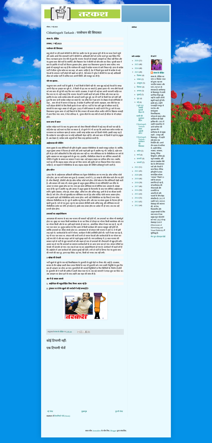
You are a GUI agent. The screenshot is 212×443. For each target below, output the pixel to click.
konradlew (97, 431)
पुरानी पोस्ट (119, 411)
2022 (137, 167)
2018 (137, 183)
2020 (137, 175)
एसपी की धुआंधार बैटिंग (140, 118)
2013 (137, 202)
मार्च (138, 155)
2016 (137, 190)
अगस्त (139, 91)
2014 (137, 198)
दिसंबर (139, 75)
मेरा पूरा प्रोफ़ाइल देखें (158, 237)
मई (138, 102)
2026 (137, 61)
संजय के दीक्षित (158, 73)
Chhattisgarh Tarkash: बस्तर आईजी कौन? (141, 128)
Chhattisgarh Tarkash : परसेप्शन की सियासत (141, 141)
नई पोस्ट (50, 411)
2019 (137, 179)
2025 (137, 64)
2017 (137, 186)
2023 (137, 72)
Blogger (113, 431)
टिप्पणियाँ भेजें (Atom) (62, 416)
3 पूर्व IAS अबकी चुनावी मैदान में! (140, 109)
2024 (137, 68)
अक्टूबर (140, 83)
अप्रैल (139, 151)
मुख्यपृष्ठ (84, 411)
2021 (137, 171)
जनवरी (139, 162)
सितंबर (139, 87)
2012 (137, 205)
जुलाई (139, 95)
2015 (137, 194)
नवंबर (139, 79)
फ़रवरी (139, 159)
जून (138, 98)
